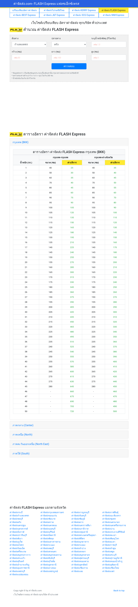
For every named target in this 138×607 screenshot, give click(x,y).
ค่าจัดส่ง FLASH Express (114, 10)
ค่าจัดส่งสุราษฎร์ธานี (112, 558)
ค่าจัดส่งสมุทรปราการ (20, 555)
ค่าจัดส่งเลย (77, 571)
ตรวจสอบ (69, 66)
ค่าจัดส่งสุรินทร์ (17, 561)
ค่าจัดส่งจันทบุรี (78, 515)
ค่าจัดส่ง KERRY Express (84, 10)
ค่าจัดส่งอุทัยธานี (110, 564)
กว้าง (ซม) (17, 51)
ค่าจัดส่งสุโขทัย (48, 561)
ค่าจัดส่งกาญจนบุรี (80, 512)
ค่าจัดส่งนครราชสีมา (81, 525)
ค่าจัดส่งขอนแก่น (49, 515)
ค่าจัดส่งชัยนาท (48, 518)
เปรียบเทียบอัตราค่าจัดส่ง (24, 10)
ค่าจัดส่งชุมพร (109, 518)
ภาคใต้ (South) (21, 453)
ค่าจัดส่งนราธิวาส (79, 528)
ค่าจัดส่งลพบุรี (47, 548)
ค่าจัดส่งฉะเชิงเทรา (111, 515)
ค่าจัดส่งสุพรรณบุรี (80, 558)
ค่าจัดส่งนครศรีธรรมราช (114, 525)
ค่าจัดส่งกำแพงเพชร (19, 515)
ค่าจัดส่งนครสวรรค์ (19, 528)
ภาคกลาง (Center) (23, 425)
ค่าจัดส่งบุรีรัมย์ (48, 532)
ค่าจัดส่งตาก (77, 522)
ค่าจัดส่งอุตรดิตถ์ (79, 564)
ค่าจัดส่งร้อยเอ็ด (17, 548)
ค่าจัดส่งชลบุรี (16, 518)
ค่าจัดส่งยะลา (108, 541)
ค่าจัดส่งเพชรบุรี (17, 571)
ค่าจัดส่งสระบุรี (109, 555)
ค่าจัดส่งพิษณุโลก (110, 538)
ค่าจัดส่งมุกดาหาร (80, 541)
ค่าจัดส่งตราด (47, 522)
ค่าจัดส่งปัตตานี (48, 535)
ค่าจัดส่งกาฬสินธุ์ (110, 512)
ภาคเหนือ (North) (22, 434)
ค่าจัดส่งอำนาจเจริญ (19, 564)
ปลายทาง (56, 38)
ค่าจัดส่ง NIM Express (113, 15)
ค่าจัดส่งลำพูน (109, 548)
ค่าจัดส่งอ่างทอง (48, 568)
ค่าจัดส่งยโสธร (17, 545)
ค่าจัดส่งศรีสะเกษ (18, 551)
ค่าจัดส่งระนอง (48, 545)
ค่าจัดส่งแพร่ (108, 571)
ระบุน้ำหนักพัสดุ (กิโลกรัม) (103, 38)
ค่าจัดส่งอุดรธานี (48, 564)
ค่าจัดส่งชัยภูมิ (78, 518)
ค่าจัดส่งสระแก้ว (17, 558)
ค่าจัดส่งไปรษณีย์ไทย (54, 10)
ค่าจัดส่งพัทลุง (47, 538)
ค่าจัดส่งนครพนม (49, 525)
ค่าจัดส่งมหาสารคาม (51, 541)
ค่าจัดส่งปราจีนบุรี (18, 535)
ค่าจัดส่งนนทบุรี (48, 528)
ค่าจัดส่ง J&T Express (54, 15)
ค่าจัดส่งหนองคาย (80, 561)
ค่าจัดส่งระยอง (78, 545)
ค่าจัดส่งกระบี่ (16, 512)
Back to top (119, 590)
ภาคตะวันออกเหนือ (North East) (31, 444)
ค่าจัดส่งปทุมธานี (79, 532)
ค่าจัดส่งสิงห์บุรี (48, 558)
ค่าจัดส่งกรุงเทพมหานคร (52, 512)
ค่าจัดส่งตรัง (15, 522)
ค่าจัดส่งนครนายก (111, 522)
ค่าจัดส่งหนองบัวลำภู (112, 561)
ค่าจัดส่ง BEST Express (24, 15)
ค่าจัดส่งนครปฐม (18, 525)
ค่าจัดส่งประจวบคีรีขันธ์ (113, 532)
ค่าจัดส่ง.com (46, 3)
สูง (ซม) (95, 51)
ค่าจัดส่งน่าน (108, 528)
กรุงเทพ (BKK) (21, 142)
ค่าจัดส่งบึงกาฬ (17, 532)
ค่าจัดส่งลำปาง (78, 548)
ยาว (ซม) (56, 51)
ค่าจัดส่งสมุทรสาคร (80, 555)
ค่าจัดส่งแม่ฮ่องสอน (19, 574)
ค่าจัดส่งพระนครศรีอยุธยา (83, 535)
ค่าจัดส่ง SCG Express (84, 15)
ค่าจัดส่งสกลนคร (48, 551)
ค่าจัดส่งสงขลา (78, 551)
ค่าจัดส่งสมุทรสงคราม (51, 555)
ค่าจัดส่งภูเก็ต (16, 541)
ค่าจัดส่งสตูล (108, 551)
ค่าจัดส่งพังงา (16, 538)
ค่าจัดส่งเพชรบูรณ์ (49, 571)
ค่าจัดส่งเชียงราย (79, 568)
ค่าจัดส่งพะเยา (109, 535)
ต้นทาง (15, 38)
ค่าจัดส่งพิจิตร (78, 538)
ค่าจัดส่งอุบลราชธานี (19, 568)
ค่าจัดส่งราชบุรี (109, 545)
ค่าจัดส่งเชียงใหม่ (110, 568)
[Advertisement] (69, 106)
